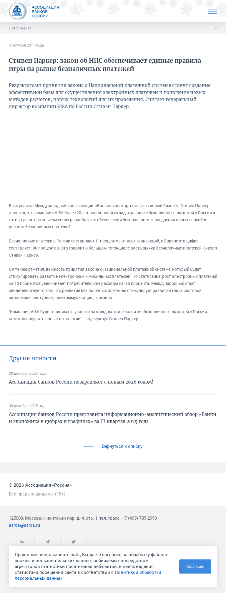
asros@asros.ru (24, 525)
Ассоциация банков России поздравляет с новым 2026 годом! (81, 382)
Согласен (195, 566)
